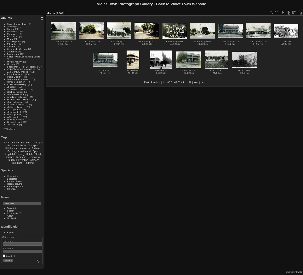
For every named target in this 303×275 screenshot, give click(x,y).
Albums (6, 18)
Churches (12, 51)
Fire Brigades (14, 41)
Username (8, 241)
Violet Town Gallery (16, 84)
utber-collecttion (15, 102)
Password (8, 248)
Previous (156, 82)
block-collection (15, 92)
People (6, 142)
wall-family (12, 124)
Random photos (15, 186)
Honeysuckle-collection (18, 99)
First (146, 82)
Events (15, 142)
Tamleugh (12, 26)
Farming (25, 142)
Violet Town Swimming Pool (21, 69)
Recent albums (14, 183)
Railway (36, 148)
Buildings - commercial (17, 148)
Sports (10, 29)
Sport (36, 151)
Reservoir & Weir (15, 31)
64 (182, 82)
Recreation (34, 157)
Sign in (10, 232)
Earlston (11, 46)
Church (11, 159)
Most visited (13, 176)
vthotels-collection (16, 104)
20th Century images (17, 79)
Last (203, 82)
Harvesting (22, 159)
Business (21, 157)
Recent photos (14, 181)
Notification (12, 218)
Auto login (9, 256)
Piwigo (299, 272)
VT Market (12, 36)
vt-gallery (11, 87)
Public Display (14, 76)
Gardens (34, 159)
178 (189, 82)
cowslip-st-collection (17, 97)
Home (51, 13)
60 (168, 82)
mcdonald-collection (17, 89)
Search (10, 210)
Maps (10, 39)
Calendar (11, 189)
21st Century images (17, 71)
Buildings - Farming (23, 162)
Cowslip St (37, 142)
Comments (12, 213)
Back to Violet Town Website (181, 4)
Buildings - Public (17, 145)
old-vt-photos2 (14, 112)
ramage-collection (16, 82)
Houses (11, 64)
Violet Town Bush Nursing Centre (23, 56)
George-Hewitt (14, 122)
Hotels (29, 154)
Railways (11, 34)
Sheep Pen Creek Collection (21, 66)
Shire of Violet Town (17, 24)
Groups (10, 157)
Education (12, 44)
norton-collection (15, 94)
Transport (33, 145)
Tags (9, 208)
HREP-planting (14, 114)
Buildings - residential (19, 151)
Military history (14, 61)
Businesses (13, 54)
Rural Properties (15, 74)
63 (179, 82)
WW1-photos (13, 117)
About (10, 215)
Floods (38, 154)
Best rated (12, 178)
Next (195, 82)
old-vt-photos (13, 109)
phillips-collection (15, 107)
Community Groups (17, 49)
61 (172, 82)
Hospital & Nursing (14, 154)
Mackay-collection (16, 119)
